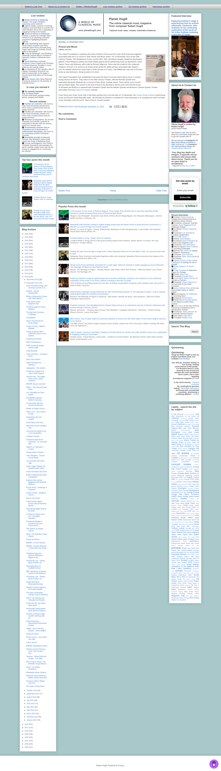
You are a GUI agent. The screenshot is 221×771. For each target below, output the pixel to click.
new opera (174, 522)
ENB (184, 477)
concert (196, 461)
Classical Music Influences (181, 148)
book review (193, 432)
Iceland (192, 499)
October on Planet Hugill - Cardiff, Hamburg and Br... (36, 616)
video (189, 587)
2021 (27, 250)
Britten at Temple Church (35, 409)
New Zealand (189, 522)
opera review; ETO (184, 537)
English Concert (193, 477)
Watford (190, 589)
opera (197, 530)
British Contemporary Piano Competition (36, 476)
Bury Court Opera (177, 440)
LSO (193, 511)
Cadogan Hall (193, 448)
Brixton (180, 438)
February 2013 (32, 717)
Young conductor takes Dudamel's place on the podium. (36, 334)
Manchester (180, 513)
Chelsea (174, 456)
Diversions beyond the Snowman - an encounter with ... (36, 442)
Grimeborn (195, 494)
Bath (172, 426)
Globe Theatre (183, 490)
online (187, 530)
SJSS (190, 562)
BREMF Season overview (36, 384)
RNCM (197, 552)
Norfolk (196, 524)
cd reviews (195, 453)
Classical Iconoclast (195, 383)
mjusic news (190, 513)
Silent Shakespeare (33, 342)
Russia (197, 554)
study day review (188, 573)
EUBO (197, 479)
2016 (27, 267)
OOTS (192, 530)
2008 (27, 737)
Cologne (174, 461)
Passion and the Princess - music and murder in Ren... (36, 651)
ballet (177, 422)
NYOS (173, 530)
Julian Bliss (187, 316)
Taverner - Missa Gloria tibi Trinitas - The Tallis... (36, 657)
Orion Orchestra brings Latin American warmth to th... (36, 287)
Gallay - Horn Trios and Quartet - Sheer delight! (36, 630)
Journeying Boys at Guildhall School (33, 567)
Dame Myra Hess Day (34, 423)
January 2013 (32, 720)
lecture (180, 505)
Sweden (174, 575)
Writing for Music (32, 634)
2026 (27, 234)
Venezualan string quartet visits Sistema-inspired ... (36, 610)
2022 (27, 247)
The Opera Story (189, 579)
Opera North (176, 535)
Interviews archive (161, 6)
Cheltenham (183, 456)
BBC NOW (187, 428)
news (196, 522)
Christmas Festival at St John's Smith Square (35, 372)
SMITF (173, 564)
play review (195, 543)
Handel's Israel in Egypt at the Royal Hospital (36, 588)
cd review (183, 453)
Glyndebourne (193, 490)
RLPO (192, 552)
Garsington (182, 488)
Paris (185, 541)
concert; (196, 464)
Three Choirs (182, 583)
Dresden (174, 473)
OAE (177, 530)
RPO (188, 554)
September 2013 (33, 694)
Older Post (161, 190)
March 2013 (31, 714)
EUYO (173, 482)
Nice (180, 524)
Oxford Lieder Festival (185, 539)
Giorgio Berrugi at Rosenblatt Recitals (34, 583)
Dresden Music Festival (187, 473)
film (187, 484)
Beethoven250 (185, 430)
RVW (173, 556)
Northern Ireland (177, 528)
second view (175, 562)
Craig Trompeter (180, 270)
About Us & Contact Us (59, 6)
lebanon (173, 505)
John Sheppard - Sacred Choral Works (35, 457)
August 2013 (32, 697)
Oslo (197, 537)
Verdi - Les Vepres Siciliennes (33, 668)
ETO (192, 479)
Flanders (180, 486)
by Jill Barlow (187, 444)
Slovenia (196, 562)
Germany (174, 490)
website (196, 589)
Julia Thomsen (187, 255)
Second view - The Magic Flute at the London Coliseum (35, 379)
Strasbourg (195, 571)
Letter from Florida (184, 507)
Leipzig (173, 507)
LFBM (193, 507)
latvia (197, 503)
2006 (27, 744)
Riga (188, 552)
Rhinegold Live (181, 552)
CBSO (194, 450)
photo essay (185, 543)
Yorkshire (183, 600)
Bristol (186, 434)
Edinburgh (180, 475)
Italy (194, 501)
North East (175, 526)
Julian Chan (184, 274)
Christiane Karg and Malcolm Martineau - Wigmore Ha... (35, 555)
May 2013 (31, 707)
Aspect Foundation (83, 90)
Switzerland (182, 575)
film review (192, 484)
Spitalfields (187, 568)
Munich (197, 513)
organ (193, 537)
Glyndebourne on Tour (178, 492)
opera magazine (193, 532)
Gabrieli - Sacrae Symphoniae (32, 292)
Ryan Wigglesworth (186, 225)
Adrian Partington (188, 241)
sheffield (184, 562)
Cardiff (188, 450)
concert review (181, 464)
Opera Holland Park (178, 532)
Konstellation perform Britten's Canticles (34, 399)
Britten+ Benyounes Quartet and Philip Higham (36, 297)
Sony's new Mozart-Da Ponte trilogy (34, 322)
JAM (172, 503)
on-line (182, 530)
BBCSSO (196, 428)
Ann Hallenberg (191, 294)
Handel (183, 498)
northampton (195, 526)
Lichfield (174, 509)
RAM (193, 548)
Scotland (184, 560)
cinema (181, 458)
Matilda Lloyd (187, 318)
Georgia (196, 488)
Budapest (196, 438)
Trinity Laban (192, 583)
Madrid (173, 513)
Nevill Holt (195, 520)
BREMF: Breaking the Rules (36, 646)
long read (183, 511)
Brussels (186, 438)
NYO (197, 528)
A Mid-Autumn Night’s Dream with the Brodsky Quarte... (36, 503)
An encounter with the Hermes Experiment (34, 404)
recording (196, 550)
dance (173, 471)
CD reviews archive (138, 6)
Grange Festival (193, 492)
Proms (184, 548)
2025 (27, 237)
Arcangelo (174, 420)
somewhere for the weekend (182, 566)
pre (193, 545)
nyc (193, 528)
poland (173, 545)
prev (197, 545)
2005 (27, 747)
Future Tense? (31, 642)
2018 (27, 260)
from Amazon (184, 359)
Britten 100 (190, 436)
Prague (187, 545)
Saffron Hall (189, 556)
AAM (197, 414)
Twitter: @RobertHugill (86, 6)
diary (197, 471)
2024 (27, 241)
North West (185, 526)
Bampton (174, 424)
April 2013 (31, 710)
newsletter (174, 524)
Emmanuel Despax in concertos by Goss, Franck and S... (34, 523)
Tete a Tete (180, 577)
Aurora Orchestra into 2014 (36, 472)
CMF (182, 460)
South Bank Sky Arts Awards (34, 418)
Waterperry (182, 589)
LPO (189, 511)
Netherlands (187, 520)
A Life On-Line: (189, 414)
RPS (192, 554)
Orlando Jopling (188, 229)
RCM (197, 548)
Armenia (181, 420)
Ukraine (187, 585)
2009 (27, 734)
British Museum (194, 434)
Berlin (197, 430)
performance (194, 541)
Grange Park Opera (180, 494)
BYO (179, 448)
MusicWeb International (190, 388)
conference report (177, 467)
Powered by (185, 206)
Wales (173, 589)
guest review (194, 496)
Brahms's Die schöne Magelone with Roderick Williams (36, 482)
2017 (27, 264)
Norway (188, 528)
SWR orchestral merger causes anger (35, 346)
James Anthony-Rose (182, 288)
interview (175, 501)
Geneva (190, 488)
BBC (180, 428)
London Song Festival (145, 95)
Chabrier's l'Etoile (32, 436)
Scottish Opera (193, 560)
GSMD (173, 496)
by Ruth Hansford (184, 446)
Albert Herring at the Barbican (33, 364)
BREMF (174, 434)
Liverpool (185, 509)
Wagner (196, 587)
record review (186, 550)
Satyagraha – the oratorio (35, 368)
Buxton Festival (190, 440)
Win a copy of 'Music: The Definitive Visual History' (36, 663)
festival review (181, 484)
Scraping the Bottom (34, 339)
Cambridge (175, 450)
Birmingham (175, 432)
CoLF (197, 460)
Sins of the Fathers (33, 359)
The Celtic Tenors (180, 237)
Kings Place (190, 503)
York (177, 600)
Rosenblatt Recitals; (179, 554)
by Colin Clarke (190, 442)
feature (189, 482)
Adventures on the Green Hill (187, 416)
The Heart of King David (35, 686)
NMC (183, 524)
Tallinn (190, 575)
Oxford (173, 539)
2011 (27, 727)
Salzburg (183, 558)
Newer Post (64, 190)
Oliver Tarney (187, 257)
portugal (180, 545)
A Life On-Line (177, 414)
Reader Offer (176, 550)
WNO (192, 598)
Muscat (188, 515)
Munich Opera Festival (178, 515)
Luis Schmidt (187, 233)
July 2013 (30, 700)
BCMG (173, 430)
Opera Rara (188, 535)
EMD (181, 477)
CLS (178, 460)
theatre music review (185, 581)
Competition (30, 318)
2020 (27, 254)
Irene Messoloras (188, 245)
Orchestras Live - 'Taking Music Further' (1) (35, 578)
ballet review (184, 422)
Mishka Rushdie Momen (188, 300)
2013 (27, 277)
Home (113, 190)
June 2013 (31, 704)
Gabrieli (174, 488)
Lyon (197, 511)
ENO (173, 479)
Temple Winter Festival (34, 452)
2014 (27, 273)
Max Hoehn (184, 251)
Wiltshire (196, 596)
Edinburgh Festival (192, 475)
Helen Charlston (192, 247)
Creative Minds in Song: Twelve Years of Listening (90, 238)
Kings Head (179, 503)
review (173, 552)
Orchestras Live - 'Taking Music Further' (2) (35, 562)
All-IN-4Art (184, 418)
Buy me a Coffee (188, 166)
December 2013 (33, 280)
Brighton (181, 434)
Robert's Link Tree (33, 6)
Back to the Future (33, 498)
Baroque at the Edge (192, 424)
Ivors (197, 501)
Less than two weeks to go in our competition (36, 432)
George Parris (187, 276)
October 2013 (32, 690)
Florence (185, 486)
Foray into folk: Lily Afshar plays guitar (36, 604)
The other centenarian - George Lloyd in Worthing (36, 594)
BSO (191, 438)
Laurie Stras (178, 306)
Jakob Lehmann (188, 312)
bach (172, 422)
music (192, 515)
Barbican (181, 424)
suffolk (197, 573)
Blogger (121, 765)
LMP (191, 509)
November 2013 (33, 283)
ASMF (186, 420)
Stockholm (187, 571)
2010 (27, 731)
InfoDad (196, 394)
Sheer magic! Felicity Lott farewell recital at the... (35, 467)
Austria (191, 420)
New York (182, 522)
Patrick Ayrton (187, 298)
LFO (197, 507)
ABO (173, 416)
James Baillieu (185, 239)
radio (189, 548)
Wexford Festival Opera (189, 593)
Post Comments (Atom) (118, 200)
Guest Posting (182, 496)
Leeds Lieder (194, 505)
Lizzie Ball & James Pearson (184, 278)
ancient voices (193, 418)
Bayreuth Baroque (183, 426)
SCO (178, 560)
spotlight (179, 571)
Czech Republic (194, 469)
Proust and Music (32, 539)
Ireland (183, 501)
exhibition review (181, 482)
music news (187, 517)
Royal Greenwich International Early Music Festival (36, 623)
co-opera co (189, 460)
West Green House (191, 591)
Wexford (174, 593)
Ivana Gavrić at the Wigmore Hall (33, 303)
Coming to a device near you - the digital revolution (35, 516)
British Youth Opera (178, 436)
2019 (27, 257)
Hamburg (174, 499)
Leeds (185, 505)
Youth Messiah (31, 351)
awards (197, 420)
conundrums (188, 467)
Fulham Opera (194, 486)
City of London (188, 458)
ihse (197, 499)
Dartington (180, 471)
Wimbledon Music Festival (36, 672)
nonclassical (189, 524)
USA (191, 585)
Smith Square (181, 564)
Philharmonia (175, 543)
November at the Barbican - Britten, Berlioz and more (36, 677)
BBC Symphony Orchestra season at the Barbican (36, 572)
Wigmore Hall (178, 596)
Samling (189, 558)
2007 (27, 741)
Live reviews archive (112, 6)
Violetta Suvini (185, 217)
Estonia (186, 479)
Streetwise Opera (176, 573)
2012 (27, 724)
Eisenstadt (174, 477)
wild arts (189, 596)
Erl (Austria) (180, 479)
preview (68, 50)
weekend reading (177, 591)
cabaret (185, 448)
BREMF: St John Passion (35, 543)
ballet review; (194, 422)
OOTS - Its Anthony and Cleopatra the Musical (35, 599)
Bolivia (184, 432)
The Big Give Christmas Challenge (35, 313)
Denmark (189, 471)
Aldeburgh (175, 418)
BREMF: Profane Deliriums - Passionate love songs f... (36, 548)
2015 (27, 270)
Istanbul (189, 501)
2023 (27, 244)
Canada (182, 450)
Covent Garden (181, 469)
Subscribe (185, 197)
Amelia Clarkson (188, 282)
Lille (179, 509)
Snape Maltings (193, 565)
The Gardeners (190, 577)
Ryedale (179, 556)
